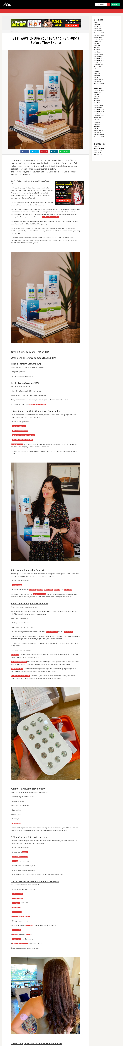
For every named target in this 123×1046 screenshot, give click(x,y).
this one (28, 934)
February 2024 (98, 79)
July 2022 (96, 120)
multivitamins (68, 590)
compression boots (51, 632)
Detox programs (17, 585)
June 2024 (97, 71)
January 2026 (98, 31)
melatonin (40, 590)
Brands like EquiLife (16, 444)
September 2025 (99, 39)
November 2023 (99, 86)
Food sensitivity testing (19, 426)
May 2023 (97, 99)
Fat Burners (97, 153)
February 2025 (98, 54)
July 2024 (97, 69)
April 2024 (97, 75)
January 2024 (98, 82)
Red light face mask (17, 669)
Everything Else (99, 148)
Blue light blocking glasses (20, 857)
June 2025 (97, 45)
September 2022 (99, 116)
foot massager (68, 632)
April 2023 (97, 101)
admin (48, 46)
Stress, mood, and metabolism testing (23, 435)
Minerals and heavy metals (20, 431)
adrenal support (48, 590)
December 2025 (99, 33)
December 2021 (99, 135)
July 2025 (96, 43)
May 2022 (97, 124)
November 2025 (99, 35)
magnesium (32, 590)
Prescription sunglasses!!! (20, 943)
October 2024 (98, 62)
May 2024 (97, 73)
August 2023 (97, 92)
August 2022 (97, 118)
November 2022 (99, 111)
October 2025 (98, 37)
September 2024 (99, 65)
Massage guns (17, 823)
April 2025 (97, 50)
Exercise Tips (98, 150)
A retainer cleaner (18, 898)
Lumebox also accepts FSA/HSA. (20, 676)
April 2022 (97, 126)
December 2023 (99, 84)
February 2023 (98, 105)
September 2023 (99, 90)
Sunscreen (16, 934)
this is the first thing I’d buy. (50, 217)
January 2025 (98, 56)
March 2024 (97, 77)
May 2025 (97, 48)
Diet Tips (96, 146)
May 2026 (97, 22)
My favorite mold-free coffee (20, 916)
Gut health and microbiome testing (22, 440)
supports (24, 852)
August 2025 (97, 41)
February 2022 (98, 130)
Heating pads (16, 903)
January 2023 (98, 107)
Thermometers (17, 912)
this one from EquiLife (39, 594)
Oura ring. (15, 861)
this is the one (29, 925)
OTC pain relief (17, 939)
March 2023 (97, 103)
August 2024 (97, 67)
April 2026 (97, 24)
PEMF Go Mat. (15, 655)
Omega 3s (57, 590)
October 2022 (98, 113)
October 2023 (98, 88)
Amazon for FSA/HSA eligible (37, 404)
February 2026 (98, 29)
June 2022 (97, 122)
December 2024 (99, 58)
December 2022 (99, 109)
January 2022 (98, 132)
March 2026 (97, 26)
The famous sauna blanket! (19, 662)
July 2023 (96, 94)
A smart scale (16, 930)
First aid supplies (17, 894)
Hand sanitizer (17, 907)
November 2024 (99, 60)
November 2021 (99, 137)
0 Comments (32, 32)
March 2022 (97, 128)
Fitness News (98, 155)
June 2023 (97, 96)
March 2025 (97, 52)
